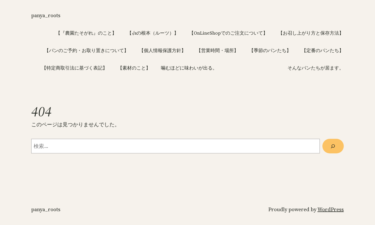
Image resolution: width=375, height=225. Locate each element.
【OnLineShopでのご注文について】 (228, 33)
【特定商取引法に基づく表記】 (74, 68)
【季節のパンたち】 (270, 50)
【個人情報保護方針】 (162, 50)
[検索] (333, 146)
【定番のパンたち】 (323, 50)
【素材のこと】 (134, 68)
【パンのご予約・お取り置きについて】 (86, 50)
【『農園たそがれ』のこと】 (86, 33)
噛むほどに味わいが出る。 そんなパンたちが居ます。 (252, 68)
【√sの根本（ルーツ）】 (153, 33)
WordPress (330, 209)
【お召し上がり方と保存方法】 (311, 33)
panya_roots (45, 15)
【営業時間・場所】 (217, 50)
